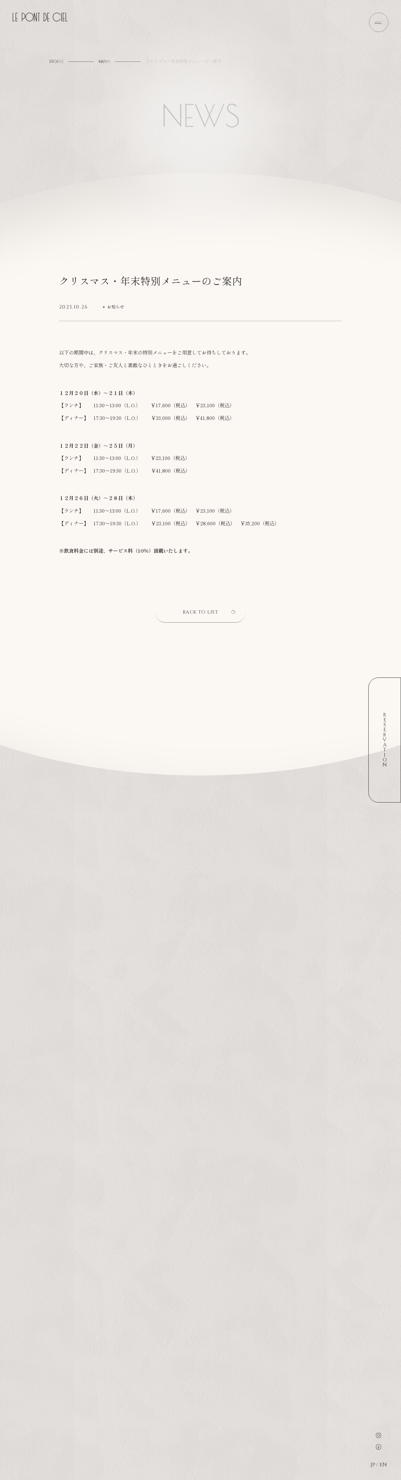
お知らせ (115, 307)
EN (383, 1465)
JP (372, 1465)
